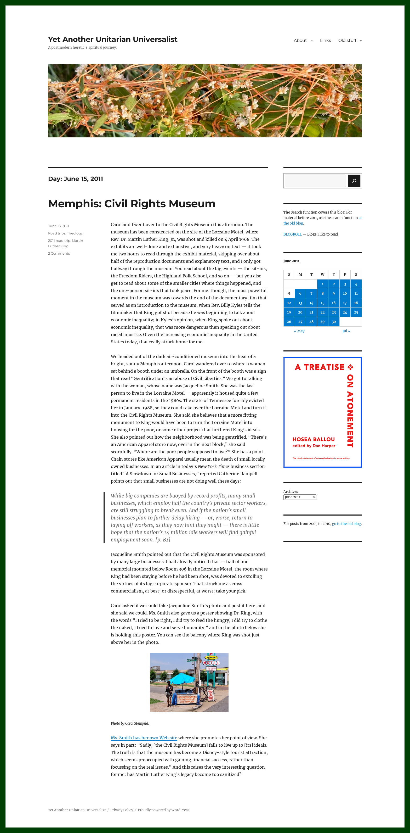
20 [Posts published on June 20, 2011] (300, 312)
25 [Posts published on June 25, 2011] (356, 312)
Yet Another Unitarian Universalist (113, 39)
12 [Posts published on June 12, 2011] (289, 303)
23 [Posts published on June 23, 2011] (334, 312)
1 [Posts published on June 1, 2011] (322, 284)
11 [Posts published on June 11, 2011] (356, 293)
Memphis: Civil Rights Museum (132, 203)
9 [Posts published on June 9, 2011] (334, 293)
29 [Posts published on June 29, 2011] (322, 322)
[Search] (354, 181)
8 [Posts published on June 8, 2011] (323, 293)
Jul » (346, 331)
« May (299, 331)
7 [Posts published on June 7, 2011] (311, 293)
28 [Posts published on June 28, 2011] (311, 322)
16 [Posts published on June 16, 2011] (334, 303)
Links (325, 40)
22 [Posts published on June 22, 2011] (323, 312)
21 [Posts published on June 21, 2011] (311, 312)
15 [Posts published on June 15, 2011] (322, 303)
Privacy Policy (121, 810)
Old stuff (347, 40)
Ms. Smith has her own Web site (144, 737)
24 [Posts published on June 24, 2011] (345, 312)
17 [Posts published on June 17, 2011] (345, 303)
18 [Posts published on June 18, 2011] (356, 303)
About (300, 40)
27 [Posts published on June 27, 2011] (300, 322)
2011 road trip (59, 240)
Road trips (56, 233)
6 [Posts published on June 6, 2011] (300, 293)
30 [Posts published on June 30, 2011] (334, 322)
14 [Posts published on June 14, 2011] (312, 303)
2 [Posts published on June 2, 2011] (334, 284)
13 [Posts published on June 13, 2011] (300, 303)
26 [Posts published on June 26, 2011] (289, 322)
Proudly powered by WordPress (164, 810)
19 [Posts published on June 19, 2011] (289, 312)
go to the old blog (346, 524)
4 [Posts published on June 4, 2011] (356, 284)
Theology (75, 233)
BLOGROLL (292, 234)
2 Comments (59, 253)
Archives (290, 491)
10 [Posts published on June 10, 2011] (345, 293)
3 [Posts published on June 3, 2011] (345, 284)
